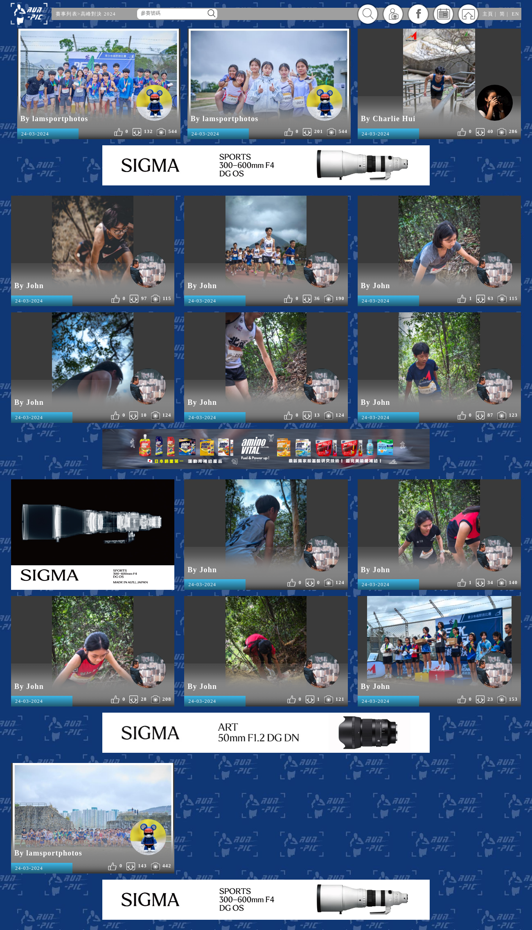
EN (515, 14)
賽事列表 (66, 14)
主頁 (487, 14)
